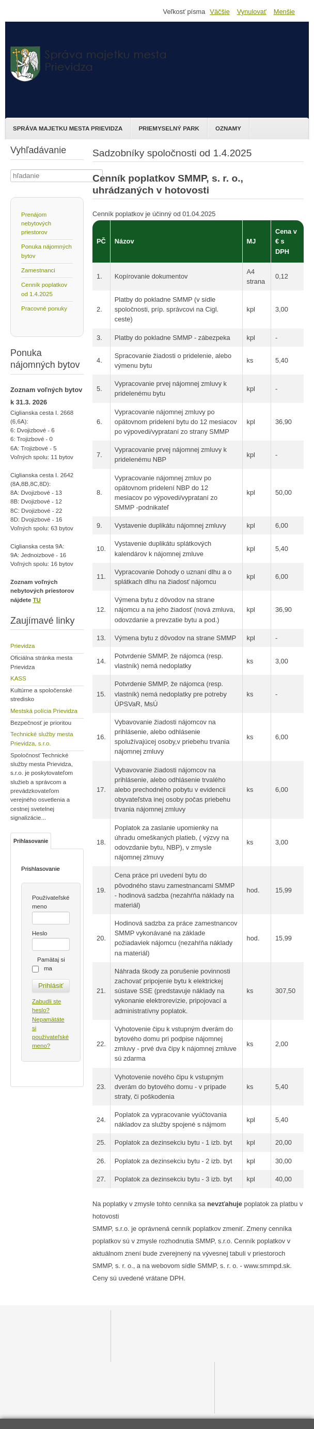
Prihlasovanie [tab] (30, 841)
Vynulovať (251, 11)
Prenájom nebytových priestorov (36, 224)
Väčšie (219, 11)
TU (37, 600)
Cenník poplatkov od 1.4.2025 (44, 289)
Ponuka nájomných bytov (46, 250)
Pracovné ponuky (44, 308)
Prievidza (22, 646)
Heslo (39, 933)
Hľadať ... (10, 169)
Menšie (284, 11)
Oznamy (228, 128)
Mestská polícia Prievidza (43, 711)
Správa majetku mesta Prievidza (67, 128)
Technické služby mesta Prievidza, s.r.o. (41, 738)
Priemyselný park (168, 128)
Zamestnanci (38, 270)
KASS (18, 678)
